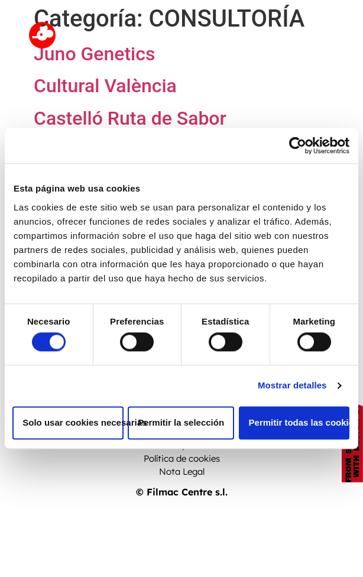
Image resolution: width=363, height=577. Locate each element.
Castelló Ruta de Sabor (130, 118)
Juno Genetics (94, 54)
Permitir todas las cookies (299, 422)
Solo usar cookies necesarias (72, 422)
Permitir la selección (181, 422)
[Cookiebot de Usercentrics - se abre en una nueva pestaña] (297, 145)
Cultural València (105, 85)
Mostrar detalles (292, 386)
